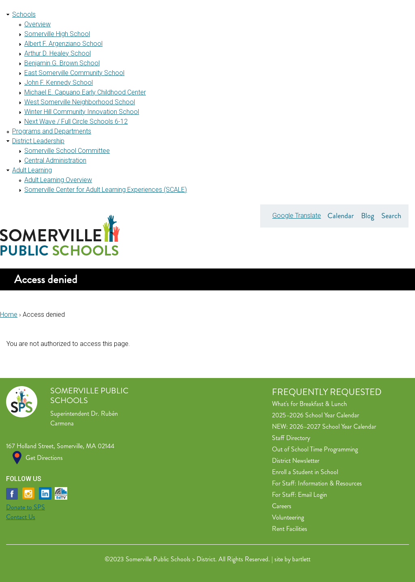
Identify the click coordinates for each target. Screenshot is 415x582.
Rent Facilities (289, 528)
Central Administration (55, 160)
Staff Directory (291, 437)
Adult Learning (32, 170)
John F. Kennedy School (58, 82)
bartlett (301, 559)
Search (391, 215)
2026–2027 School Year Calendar (332, 426)
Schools (24, 14)
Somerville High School (57, 34)
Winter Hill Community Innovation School (81, 112)
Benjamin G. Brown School (62, 63)
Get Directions (44, 457)
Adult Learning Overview (58, 180)
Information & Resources (330, 483)
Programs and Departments (51, 131)
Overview (37, 24)
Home (8, 314)
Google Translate (296, 215)
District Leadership (38, 141)
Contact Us (20, 517)
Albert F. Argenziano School (63, 43)
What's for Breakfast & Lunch (309, 403)
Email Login (312, 494)
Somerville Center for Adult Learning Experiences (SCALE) (105, 189)
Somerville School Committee (67, 151)
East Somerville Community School (74, 73)
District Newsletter (295, 460)
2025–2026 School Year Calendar (315, 415)
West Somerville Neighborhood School (79, 102)
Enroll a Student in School (305, 472)
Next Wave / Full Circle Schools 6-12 (76, 121)
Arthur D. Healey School (57, 53)
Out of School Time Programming (315, 449)
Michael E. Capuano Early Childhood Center (85, 92)
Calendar (340, 215)
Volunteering (288, 517)
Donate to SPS (25, 507)
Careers (281, 506)
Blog (367, 215)
